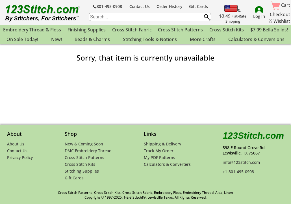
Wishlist (279, 21)
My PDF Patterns (159, 157)
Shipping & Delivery (162, 144)
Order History (169, 6)
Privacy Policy (20, 157)
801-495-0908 (107, 6)
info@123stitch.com (241, 162)
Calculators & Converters (167, 164)
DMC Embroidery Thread (88, 150)
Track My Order (158, 150)
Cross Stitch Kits (80, 164)
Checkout (280, 14)
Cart (280, 5)
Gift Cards (198, 6)
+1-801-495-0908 (238, 171)
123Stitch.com (253, 135)
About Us (15, 144)
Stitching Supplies (82, 171)
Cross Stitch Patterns (84, 157)
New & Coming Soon (84, 144)
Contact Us (139, 6)
